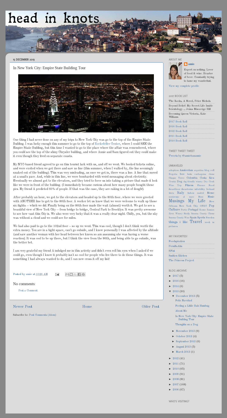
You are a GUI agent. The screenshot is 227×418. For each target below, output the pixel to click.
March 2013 (183, 352)
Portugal (193, 209)
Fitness (189, 185)
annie (29, 274)
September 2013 (186, 341)
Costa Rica (207, 178)
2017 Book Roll (178, 121)
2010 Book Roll (178, 140)
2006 (176, 389)
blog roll (209, 170)
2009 (176, 374)
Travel (196, 222)
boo (182, 174)
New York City (188, 206)
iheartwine (187, 189)
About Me (181, 311)
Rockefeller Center (107, 143)
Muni (200, 197)
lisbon (191, 193)
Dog (179, 181)
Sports (201, 217)
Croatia (172, 182)
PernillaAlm (175, 246)
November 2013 (186, 331)
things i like (178, 222)
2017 (176, 276)
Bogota (173, 174)
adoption (174, 170)
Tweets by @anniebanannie (185, 155)
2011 (176, 363)
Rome (202, 210)
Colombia (192, 178)
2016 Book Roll (178, 126)
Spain (193, 217)
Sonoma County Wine (179, 218)
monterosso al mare (181, 197)
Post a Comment (28, 290)
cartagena (200, 174)
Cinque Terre (177, 178)
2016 (176, 281)
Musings (176, 201)
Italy (180, 193)
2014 (176, 286)
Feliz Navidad (183, 300)
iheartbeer (174, 189)
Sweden (210, 217)
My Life (196, 201)
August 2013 (184, 346)
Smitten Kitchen (178, 255)
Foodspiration (177, 241)
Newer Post (22, 307)
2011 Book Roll (178, 136)
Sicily (187, 213)
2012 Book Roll (178, 131)
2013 (176, 291)
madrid (200, 193)
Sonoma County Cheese (202, 214)
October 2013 (184, 336)
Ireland (210, 189)
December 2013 (186, 296)
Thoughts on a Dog (186, 324)
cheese (211, 174)
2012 (176, 358)
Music (211, 196)
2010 (176, 369)
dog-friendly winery (193, 182)
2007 (176, 384)
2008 (176, 379)
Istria (171, 193)
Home (87, 307)
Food (211, 185)
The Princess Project (181, 260)
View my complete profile (184, 86)
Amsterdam (186, 170)
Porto (184, 210)
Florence (201, 185)
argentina (198, 170)
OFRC (203, 206)
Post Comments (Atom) (42, 315)
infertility (200, 189)
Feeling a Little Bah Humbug (192, 305)
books (189, 174)
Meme (210, 193)
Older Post (150, 307)
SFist (172, 251)
